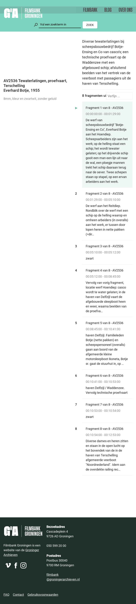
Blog (108, 10)
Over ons (125, 10)
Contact (18, 594)
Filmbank (90, 10)
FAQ (6, 594)
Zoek (90, 25)
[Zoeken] (60, 24)
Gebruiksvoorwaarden (42, 594)
